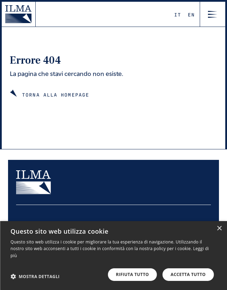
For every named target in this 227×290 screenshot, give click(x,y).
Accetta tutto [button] (188, 274)
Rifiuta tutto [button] (132, 274)
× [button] (219, 228)
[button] (35, 276)
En (191, 14)
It (177, 14)
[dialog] (113, 255)
